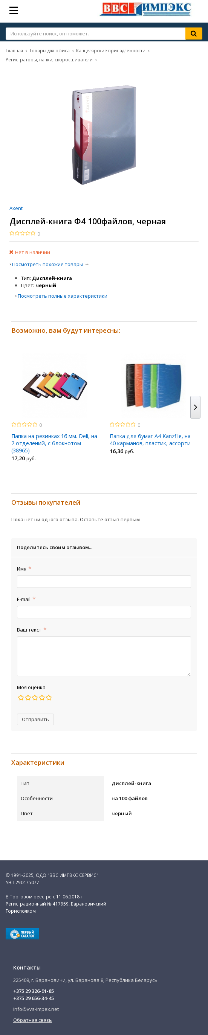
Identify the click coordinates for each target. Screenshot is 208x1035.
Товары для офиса (49, 50)
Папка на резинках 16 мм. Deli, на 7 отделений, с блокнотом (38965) (54, 443)
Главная (14, 50)
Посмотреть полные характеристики (62, 295)
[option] (55, 409)
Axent (16, 208)
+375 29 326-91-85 (33, 991)
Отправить (35, 719)
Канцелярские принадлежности (110, 50)
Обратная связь (32, 1020)
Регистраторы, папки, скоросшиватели (49, 59)
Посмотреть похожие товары (47, 264)
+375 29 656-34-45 (33, 998)
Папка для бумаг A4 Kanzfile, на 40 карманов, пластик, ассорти (150, 439)
